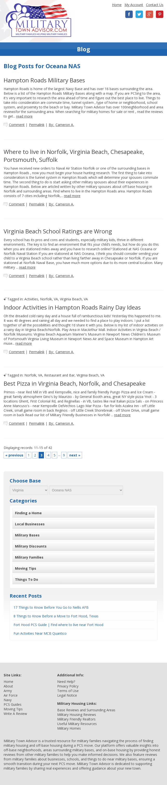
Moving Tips (25, 568)
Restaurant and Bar (59, 375)
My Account (134, 4)
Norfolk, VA (49, 299)
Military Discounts (31, 546)
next (74, 455)
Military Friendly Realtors (76, 719)
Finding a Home (28, 513)
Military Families (29, 557)
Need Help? (66, 681)
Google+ (149, 14)
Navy (8, 700)
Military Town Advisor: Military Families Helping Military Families (38, 20)
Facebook (129, 14)
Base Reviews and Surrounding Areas (86, 710)
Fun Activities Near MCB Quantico (40, 633)
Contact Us (154, 4)
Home (117, 4)
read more (24, 116)
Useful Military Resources (77, 723)
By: (61, 124)
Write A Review (15, 713)
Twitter (139, 14)
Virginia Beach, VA (74, 299)
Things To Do (26, 579)
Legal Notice (67, 695)
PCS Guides (12, 704)
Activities (31, 299)
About (8, 686)
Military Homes (69, 728)
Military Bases (27, 535)
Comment (17, 124)
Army (8, 690)
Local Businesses (30, 524)
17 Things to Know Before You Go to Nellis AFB (51, 607)
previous (14, 455)
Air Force (11, 695)
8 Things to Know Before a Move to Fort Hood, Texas (56, 616)
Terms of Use (68, 690)
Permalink (36, 124)
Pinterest (159, 14)
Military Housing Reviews (76, 714)
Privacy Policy (67, 686)
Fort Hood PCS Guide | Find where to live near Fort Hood (58, 624)
